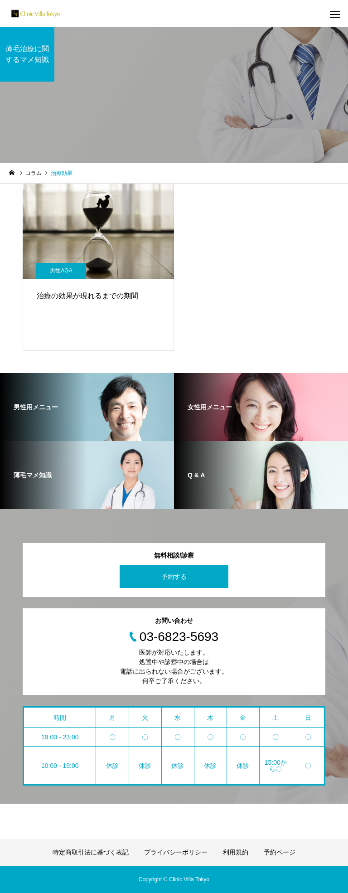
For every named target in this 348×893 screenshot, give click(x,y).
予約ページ (279, 852)
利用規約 (235, 852)
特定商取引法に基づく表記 (91, 852)
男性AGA (61, 270)
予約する (174, 576)
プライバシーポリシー (176, 852)
